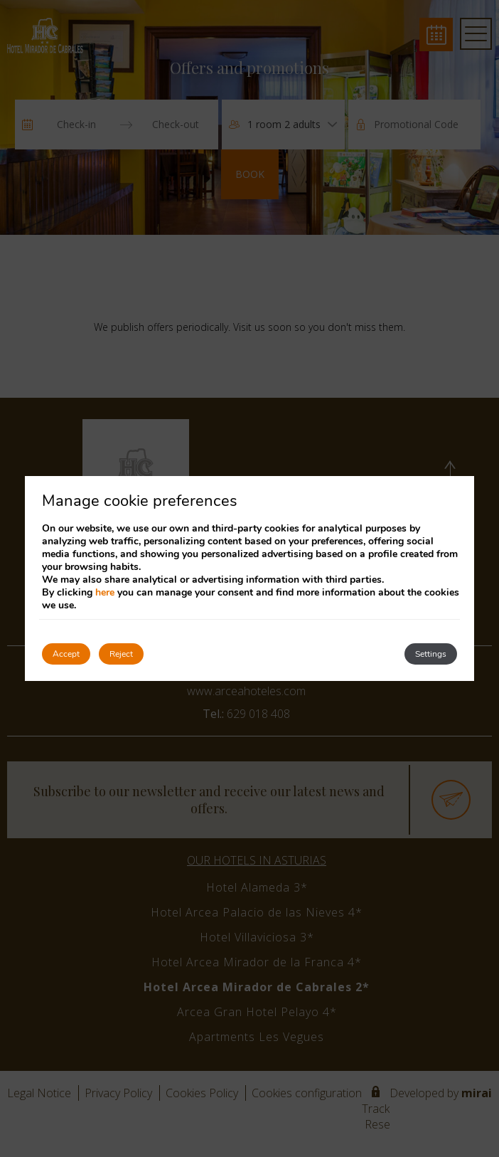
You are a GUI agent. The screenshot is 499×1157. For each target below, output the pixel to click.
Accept (66, 654)
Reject (121, 654)
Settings (430, 654)
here (104, 592)
